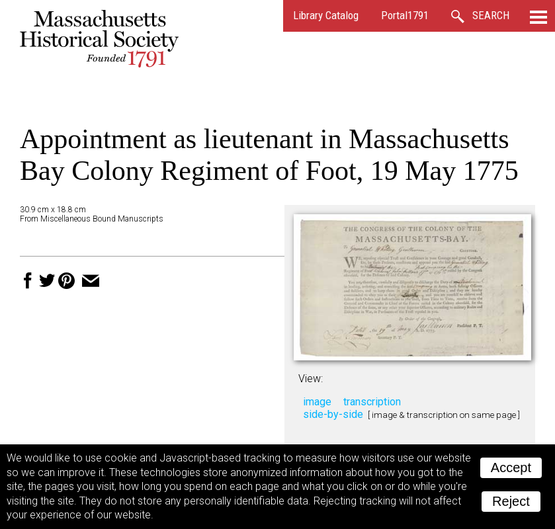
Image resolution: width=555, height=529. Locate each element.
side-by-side (333, 414)
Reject (511, 501)
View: (310, 378)
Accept (511, 467)
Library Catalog (326, 15)
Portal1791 (405, 15)
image (317, 401)
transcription (372, 401)
